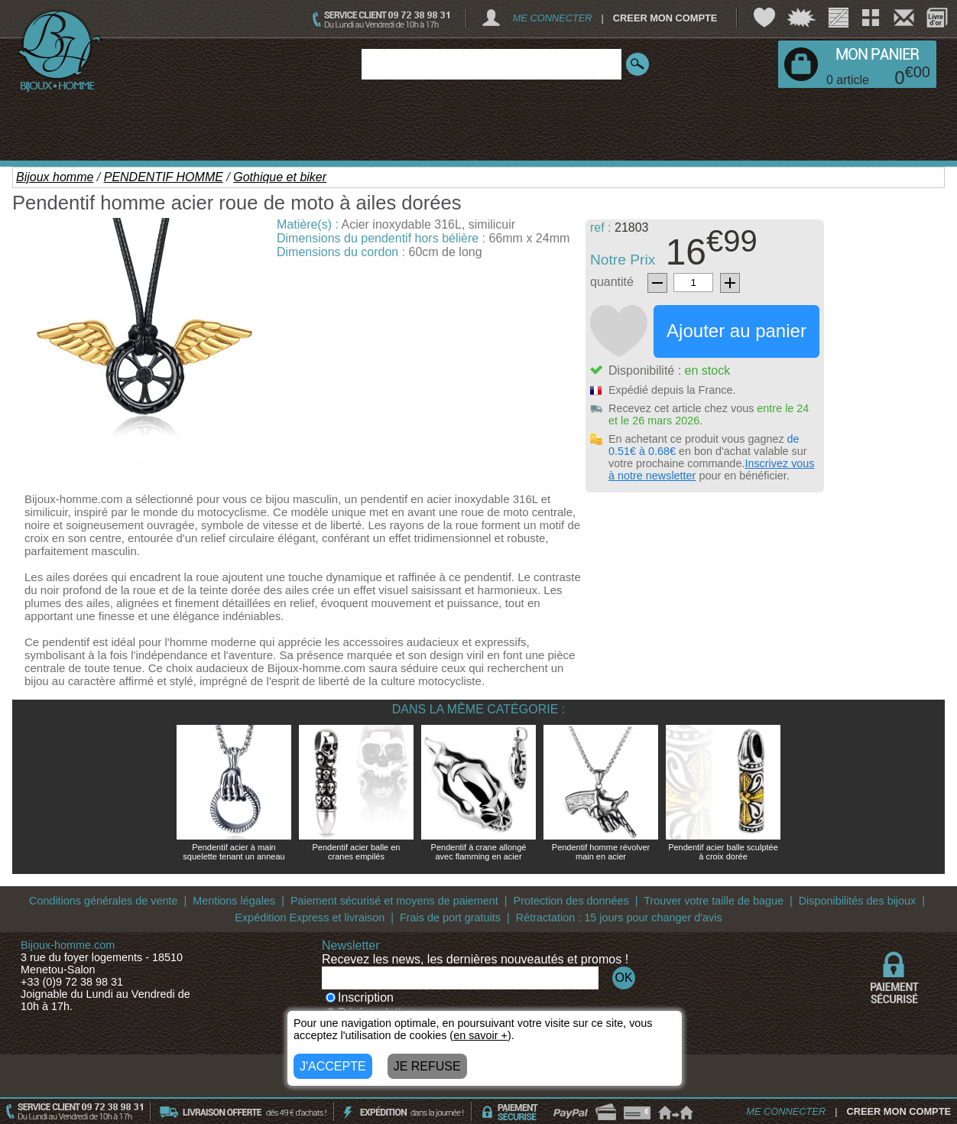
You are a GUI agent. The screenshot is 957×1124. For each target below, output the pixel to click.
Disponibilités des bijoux (857, 901)
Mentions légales (234, 901)
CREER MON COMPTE (665, 18)
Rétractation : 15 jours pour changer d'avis (619, 917)
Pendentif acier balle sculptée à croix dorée (723, 852)
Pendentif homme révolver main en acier (601, 852)
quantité (612, 281)
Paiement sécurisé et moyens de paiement (394, 901)
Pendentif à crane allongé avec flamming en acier (479, 852)
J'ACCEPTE (333, 1066)
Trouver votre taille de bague (713, 901)
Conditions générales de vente (103, 901)
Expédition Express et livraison (309, 917)
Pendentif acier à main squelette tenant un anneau (233, 852)
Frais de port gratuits (450, 917)
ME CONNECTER (552, 18)
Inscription (360, 997)
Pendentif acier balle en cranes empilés (357, 852)
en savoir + (480, 1035)
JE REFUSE (427, 1066)
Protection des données (571, 901)
